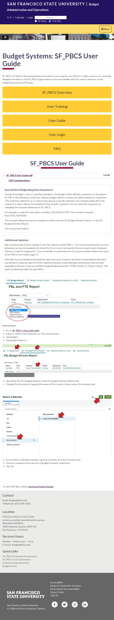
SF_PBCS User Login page (25, 330)
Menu (106, 29)
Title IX (54, 595)
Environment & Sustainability (65, 589)
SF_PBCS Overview (57, 92)
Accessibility (56, 582)
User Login (57, 134)
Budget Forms (10, 566)
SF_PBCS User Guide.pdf (19, 175)
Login (30, 17)
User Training (57, 106)
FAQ (57, 148)
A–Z (9, 17)
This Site (55, 21)
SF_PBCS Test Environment (17, 559)
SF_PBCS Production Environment (20, 556)
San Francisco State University (22, 605)
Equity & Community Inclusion (65, 585)
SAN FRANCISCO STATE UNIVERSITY (46, 3)
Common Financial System (16, 562)
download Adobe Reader (40, 486)
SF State (41, 21)
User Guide (57, 120)
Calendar (19, 17)
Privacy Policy (57, 592)
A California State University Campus (26, 608)
